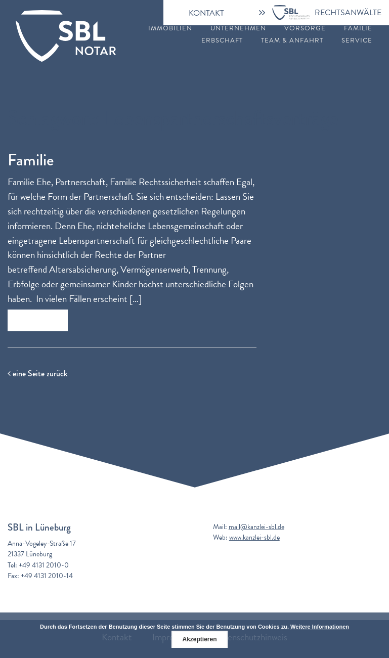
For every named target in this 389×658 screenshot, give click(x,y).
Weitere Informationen (319, 627)
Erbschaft (222, 41)
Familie (358, 28)
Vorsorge (305, 28)
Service (356, 41)
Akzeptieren (199, 639)
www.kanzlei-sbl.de (254, 537)
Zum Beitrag (38, 320)
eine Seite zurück (37, 373)
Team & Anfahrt (292, 41)
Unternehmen (238, 28)
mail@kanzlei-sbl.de (256, 526)
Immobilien (170, 28)
